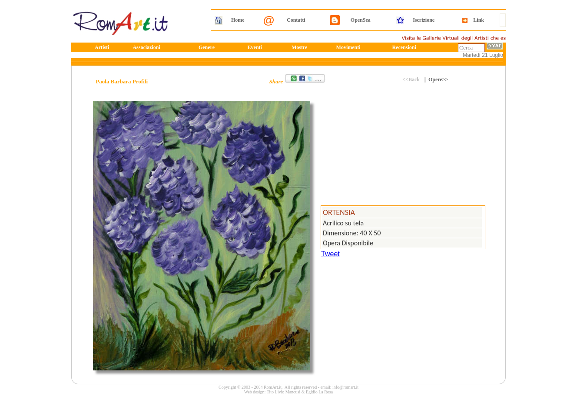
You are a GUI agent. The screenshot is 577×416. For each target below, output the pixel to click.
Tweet (330, 254)
